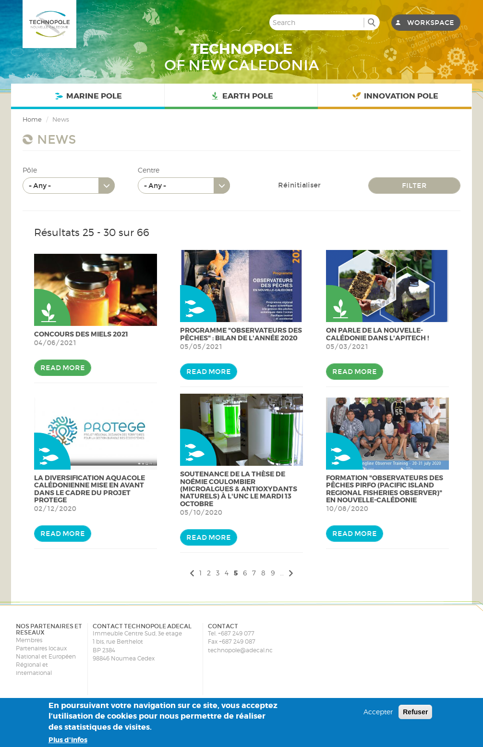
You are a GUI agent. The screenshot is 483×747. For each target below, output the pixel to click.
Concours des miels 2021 (81, 334)
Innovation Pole (394, 96)
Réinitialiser (299, 185)
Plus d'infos (67, 739)
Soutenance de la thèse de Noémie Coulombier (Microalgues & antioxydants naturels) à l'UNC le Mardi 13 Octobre (238, 489)
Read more (62, 367)
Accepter (378, 712)
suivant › (292, 573)
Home (32, 119)
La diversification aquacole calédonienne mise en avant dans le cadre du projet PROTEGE (89, 488)
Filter (414, 185)
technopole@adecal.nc (240, 650)
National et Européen (46, 656)
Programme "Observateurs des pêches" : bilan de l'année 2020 (241, 334)
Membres (29, 640)
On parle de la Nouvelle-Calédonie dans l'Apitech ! (377, 334)
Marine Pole (87, 96)
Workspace (430, 22)
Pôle (30, 170)
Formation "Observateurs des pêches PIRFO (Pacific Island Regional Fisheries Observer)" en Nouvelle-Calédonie (384, 488)
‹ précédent (190, 573)
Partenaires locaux (41, 648)
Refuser (415, 712)
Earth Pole (241, 96)
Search (371, 22)
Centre (148, 170)
